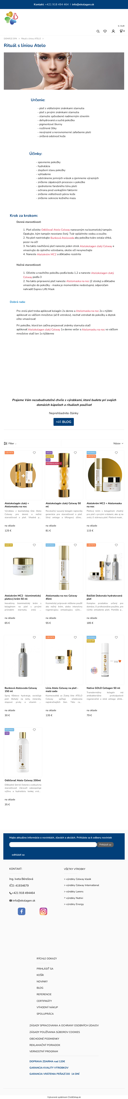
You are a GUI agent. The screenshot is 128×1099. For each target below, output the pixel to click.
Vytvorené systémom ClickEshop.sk (64, 1097)
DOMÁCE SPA (10, 38)
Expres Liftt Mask (44, 289)
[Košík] (122, 31)
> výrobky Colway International (81, 885)
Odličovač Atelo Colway (55, 230)
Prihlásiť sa (105, 844)
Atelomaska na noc (77, 281)
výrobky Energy (75, 904)
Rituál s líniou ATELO (31, 38)
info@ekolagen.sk (83, 4)
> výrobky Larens (73, 891)
